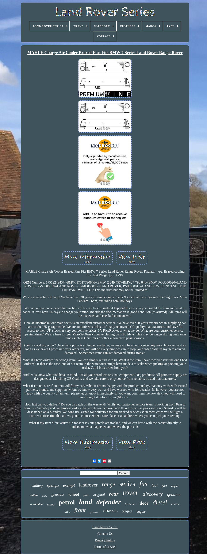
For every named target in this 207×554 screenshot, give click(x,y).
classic (175, 504)
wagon (174, 486)
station (34, 495)
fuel (155, 485)
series (127, 484)
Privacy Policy (105, 540)
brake (44, 496)
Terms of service (105, 547)
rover (131, 493)
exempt (69, 485)
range (108, 484)
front (80, 510)
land (85, 502)
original (99, 495)
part (164, 486)
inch (67, 511)
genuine (173, 494)
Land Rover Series (105, 527)
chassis (110, 510)
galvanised (94, 512)
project (127, 511)
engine (141, 511)
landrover (88, 485)
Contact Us (105, 533)
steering (50, 504)
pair (86, 495)
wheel (73, 494)
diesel (160, 502)
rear (114, 494)
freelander (130, 504)
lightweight (53, 486)
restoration (36, 504)
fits (143, 484)
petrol (67, 502)
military (37, 486)
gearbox (57, 495)
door (144, 503)
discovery (153, 494)
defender (108, 502)
